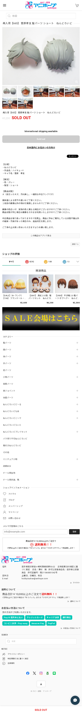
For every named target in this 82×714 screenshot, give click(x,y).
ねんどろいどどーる (12, 404)
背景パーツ (8, 384)
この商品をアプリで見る (41, 236)
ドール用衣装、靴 (11, 480)
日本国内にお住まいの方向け (41, 147)
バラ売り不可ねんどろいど (15, 439)
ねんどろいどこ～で (12, 418)
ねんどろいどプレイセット (15, 432)
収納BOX (7, 466)
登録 (74, 532)
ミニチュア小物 (10, 459)
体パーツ (7, 356)
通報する (75, 244)
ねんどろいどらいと (12, 425)
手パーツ (7, 363)
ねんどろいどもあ (11, 411)
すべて (11, 262)
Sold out (41, 139)
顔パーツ (7, 350)
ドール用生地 (9, 473)
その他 (6, 452)
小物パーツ (8, 377)
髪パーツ (7, 343)
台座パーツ (8, 397)
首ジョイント (9, 391)
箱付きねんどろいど (12, 445)
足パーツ (7, 370)
